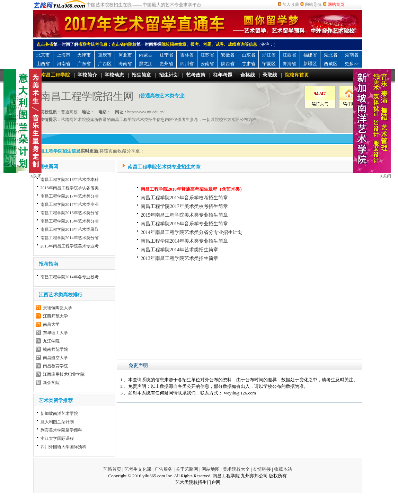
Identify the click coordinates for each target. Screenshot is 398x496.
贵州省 (166, 63)
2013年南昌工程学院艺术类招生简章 (179, 258)
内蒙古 (145, 55)
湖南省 (352, 55)
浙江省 (269, 55)
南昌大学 (51, 324)
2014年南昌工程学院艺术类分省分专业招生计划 (191, 232)
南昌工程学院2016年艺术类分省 (70, 212)
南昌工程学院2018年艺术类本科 (70, 179)
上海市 (63, 55)
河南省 (63, 63)
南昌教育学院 (55, 366)
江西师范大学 (55, 316)
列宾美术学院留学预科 (61, 430)
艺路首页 (112, 469)
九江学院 (51, 341)
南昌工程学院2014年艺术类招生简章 (179, 249)
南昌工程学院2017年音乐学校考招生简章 (184, 197)
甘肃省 (248, 63)
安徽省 (228, 55)
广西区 (105, 63)
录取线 (270, 75)
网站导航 (313, 4)
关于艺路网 (187, 469)
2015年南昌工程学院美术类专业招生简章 (184, 215)
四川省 (187, 63)
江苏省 (207, 55)
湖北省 (330, 55)
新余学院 (51, 382)
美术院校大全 (236, 469)
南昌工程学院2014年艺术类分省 (70, 237)
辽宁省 (166, 55)
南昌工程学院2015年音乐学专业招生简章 (184, 223)
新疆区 (310, 63)
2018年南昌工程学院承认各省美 (70, 187)
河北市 (125, 55)
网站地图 (211, 469)
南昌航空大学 (55, 357)
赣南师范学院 (55, 349)
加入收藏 (290, 4)
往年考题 (222, 75)
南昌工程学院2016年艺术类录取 (70, 229)
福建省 (310, 55)
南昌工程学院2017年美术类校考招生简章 (184, 206)
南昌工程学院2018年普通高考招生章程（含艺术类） (192, 189)
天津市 (84, 55)
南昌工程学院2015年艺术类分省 (70, 221)
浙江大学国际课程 (57, 438)
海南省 (125, 63)
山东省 (248, 55)
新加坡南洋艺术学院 (59, 413)
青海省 (289, 63)
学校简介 (87, 75)
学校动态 (114, 75)
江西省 (289, 55)
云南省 (207, 63)
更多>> (352, 63)
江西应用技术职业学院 (64, 374)
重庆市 (105, 55)
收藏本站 (283, 469)
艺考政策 (195, 75)
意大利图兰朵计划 (57, 421)
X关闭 (385, 176)
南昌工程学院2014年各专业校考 (70, 277)
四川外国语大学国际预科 (63, 446)
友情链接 (262, 469)
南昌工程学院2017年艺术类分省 (70, 196)
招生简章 (141, 75)
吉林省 (187, 55)
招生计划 (168, 75)
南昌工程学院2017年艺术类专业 (70, 204)
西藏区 (330, 63)
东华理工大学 (55, 332)
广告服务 (163, 469)
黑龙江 (145, 63)
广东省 (84, 63)
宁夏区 (269, 63)
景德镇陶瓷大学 (57, 307)
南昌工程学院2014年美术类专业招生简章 (184, 241)
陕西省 (228, 63)
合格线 (247, 75)
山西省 (43, 63)
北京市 (43, 55)
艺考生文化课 (137, 469)
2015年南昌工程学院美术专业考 (70, 246)
